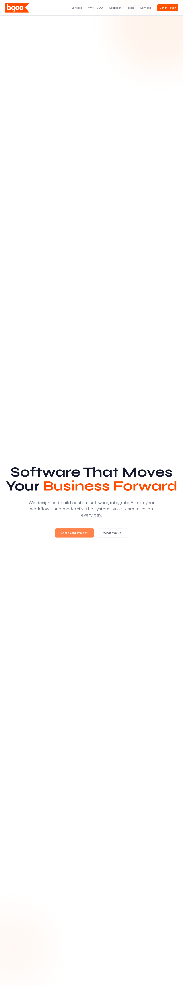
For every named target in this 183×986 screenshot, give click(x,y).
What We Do (112, 534)
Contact (145, 7)
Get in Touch (167, 7)
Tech (131, 7)
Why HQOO (95, 7)
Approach (115, 7)
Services (76, 7)
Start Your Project (74, 534)
